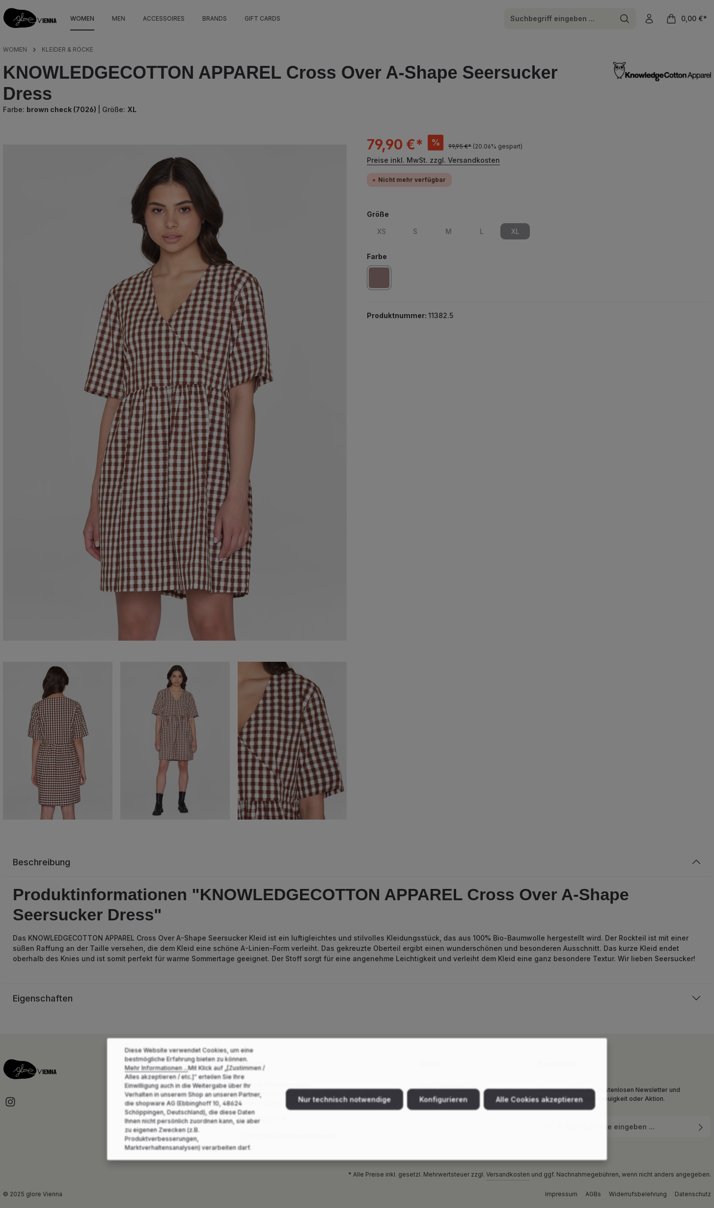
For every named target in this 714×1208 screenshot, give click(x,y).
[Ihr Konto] (648, 18)
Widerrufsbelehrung (638, 1194)
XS (386, 233)
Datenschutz (693, 1194)
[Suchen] (624, 18)
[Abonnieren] (701, 1126)
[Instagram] (10, 1105)
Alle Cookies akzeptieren (539, 1117)
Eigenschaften (43, 998)
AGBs (593, 1194)
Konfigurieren (443, 1117)
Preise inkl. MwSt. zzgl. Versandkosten (433, 160)
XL (520, 233)
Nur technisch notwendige (344, 1117)
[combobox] (559, 18)
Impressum (561, 1194)
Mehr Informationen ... (156, 1086)
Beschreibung (41, 862)
